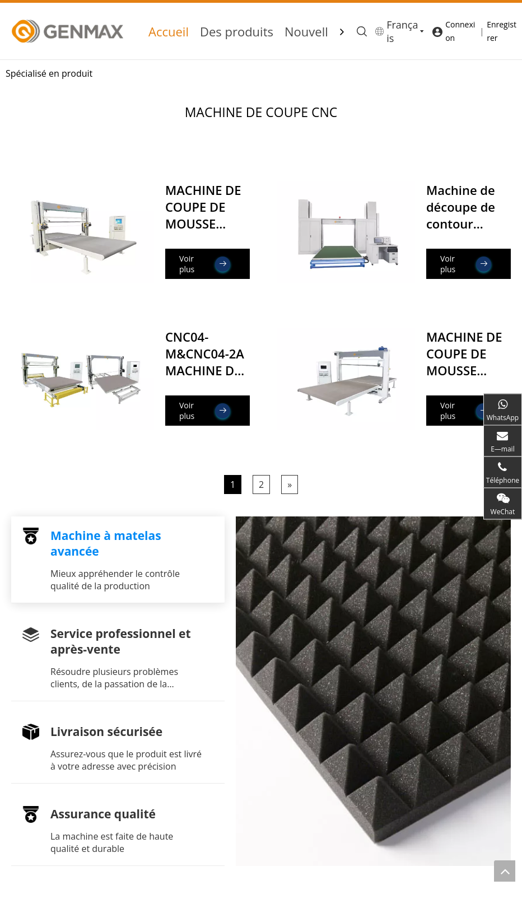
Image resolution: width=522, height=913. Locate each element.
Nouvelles (313, 31)
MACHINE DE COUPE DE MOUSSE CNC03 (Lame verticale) (465, 370)
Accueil (168, 31)
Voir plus (204, 263)
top (504, 871)
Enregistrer (501, 31)
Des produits (236, 31)
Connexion (460, 31)
